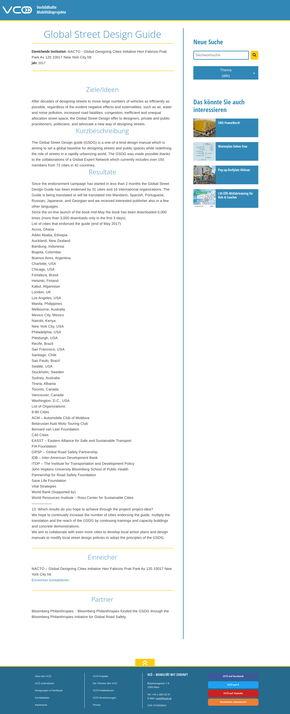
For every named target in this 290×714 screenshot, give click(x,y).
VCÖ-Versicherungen (104, 697)
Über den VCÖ (43, 676)
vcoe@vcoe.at (163, 698)
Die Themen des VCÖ (105, 683)
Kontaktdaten (42, 697)
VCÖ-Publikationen (103, 690)
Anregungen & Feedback (49, 690)
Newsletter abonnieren (233, 702)
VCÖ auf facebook (233, 676)
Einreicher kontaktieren (50, 580)
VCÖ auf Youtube (233, 693)
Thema (225, 73)
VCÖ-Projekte (100, 676)
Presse (97, 704)
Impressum (41, 704)
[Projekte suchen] (255, 55)
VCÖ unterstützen (44, 683)
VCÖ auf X (233, 684)
